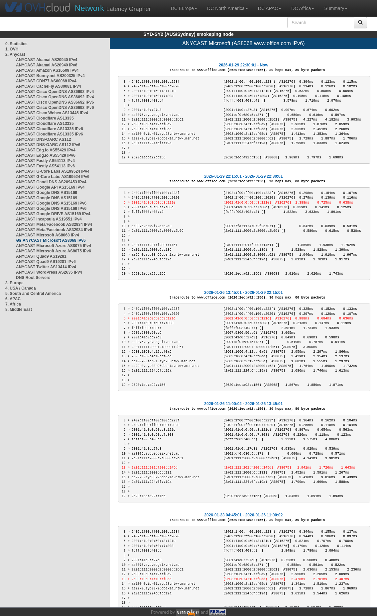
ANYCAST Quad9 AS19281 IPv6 (46, 261)
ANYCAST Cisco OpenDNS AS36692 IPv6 (55, 102)
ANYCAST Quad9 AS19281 (41, 256)
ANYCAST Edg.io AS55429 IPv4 (45, 150)
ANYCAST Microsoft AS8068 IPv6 (54, 240)
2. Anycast (15, 54)
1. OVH (11, 49)
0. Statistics (16, 44)
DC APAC (269, 8)
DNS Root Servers (33, 277)
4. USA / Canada (20, 288)
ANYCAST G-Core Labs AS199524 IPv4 (52, 171)
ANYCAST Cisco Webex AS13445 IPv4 (52, 113)
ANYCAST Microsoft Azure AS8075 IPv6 (53, 251)
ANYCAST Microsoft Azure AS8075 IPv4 (53, 245)
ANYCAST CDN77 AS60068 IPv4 (46, 81)
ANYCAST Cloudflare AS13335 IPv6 (49, 129)
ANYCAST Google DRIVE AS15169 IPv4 (53, 214)
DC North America (227, 8)
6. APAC (13, 299)
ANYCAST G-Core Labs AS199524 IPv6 (52, 176)
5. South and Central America (33, 293)
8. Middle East (18, 309)
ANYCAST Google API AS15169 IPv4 (50, 187)
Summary (335, 8)
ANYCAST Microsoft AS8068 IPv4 (47, 235)
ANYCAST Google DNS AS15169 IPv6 (51, 203)
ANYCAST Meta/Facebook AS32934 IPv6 (54, 229)
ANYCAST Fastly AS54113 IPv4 (45, 160)
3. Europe (14, 283)
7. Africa (13, 304)
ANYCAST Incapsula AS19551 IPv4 (49, 219)
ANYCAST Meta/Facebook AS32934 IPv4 (54, 224)
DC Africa (302, 8)
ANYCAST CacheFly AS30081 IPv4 (48, 86)
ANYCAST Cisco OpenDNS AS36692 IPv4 (55, 91)
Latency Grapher (113, 8)
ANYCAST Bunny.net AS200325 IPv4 (50, 75)
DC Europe (184, 8)
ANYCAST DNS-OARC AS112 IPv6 (48, 144)
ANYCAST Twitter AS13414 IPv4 (46, 267)
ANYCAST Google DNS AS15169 (46, 192)
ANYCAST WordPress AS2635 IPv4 (49, 272)
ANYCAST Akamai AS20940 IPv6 (46, 65)
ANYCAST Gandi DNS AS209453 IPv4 (51, 182)
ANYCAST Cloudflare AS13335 (45, 118)
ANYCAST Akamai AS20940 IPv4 (46, 59)
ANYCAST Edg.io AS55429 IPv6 (45, 155)
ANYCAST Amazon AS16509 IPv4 (47, 70)
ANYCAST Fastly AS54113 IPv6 (45, 166)
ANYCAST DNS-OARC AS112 (43, 139)
